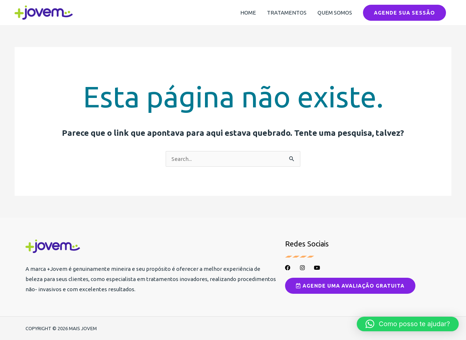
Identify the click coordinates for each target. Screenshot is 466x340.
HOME (248, 12)
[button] (404, 13)
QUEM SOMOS (334, 12)
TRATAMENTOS (287, 12)
